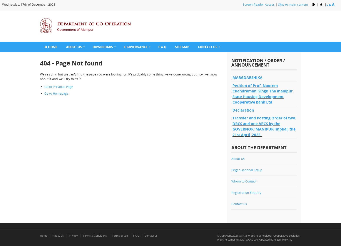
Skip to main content (293, 4)
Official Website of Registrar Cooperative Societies (269, 236)
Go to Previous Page (58, 87)
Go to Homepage (56, 93)
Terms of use (120, 236)
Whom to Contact (243, 181)
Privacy (73, 236)
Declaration (243, 110)
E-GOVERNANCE (135, 47)
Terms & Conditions (95, 236)
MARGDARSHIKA (247, 77)
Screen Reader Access (259, 4)
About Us (74, 47)
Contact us (239, 204)
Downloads (103, 47)
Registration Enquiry (246, 193)
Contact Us (207, 47)
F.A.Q (162, 47)
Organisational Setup (246, 170)
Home (50, 47)
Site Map (182, 47)
